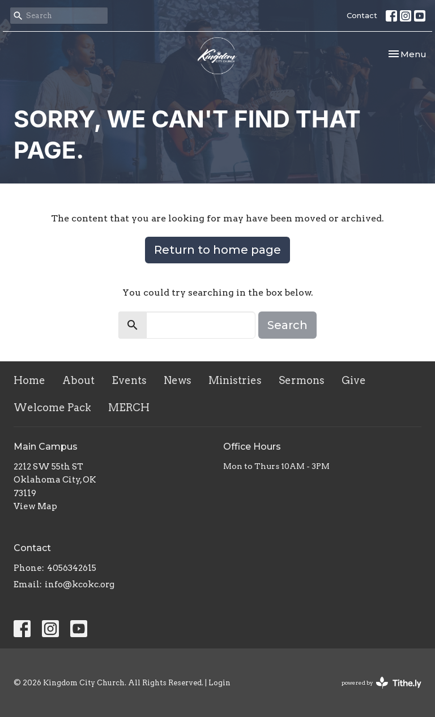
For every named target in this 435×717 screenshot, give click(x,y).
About (78, 380)
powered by (381, 683)
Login (219, 682)
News (177, 380)
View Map (35, 506)
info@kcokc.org (79, 584)
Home (29, 380)
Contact (362, 15)
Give (354, 380)
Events (129, 380)
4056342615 (71, 568)
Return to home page (217, 250)
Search (287, 325)
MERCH (129, 407)
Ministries (235, 380)
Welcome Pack (52, 407)
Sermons (302, 380)
